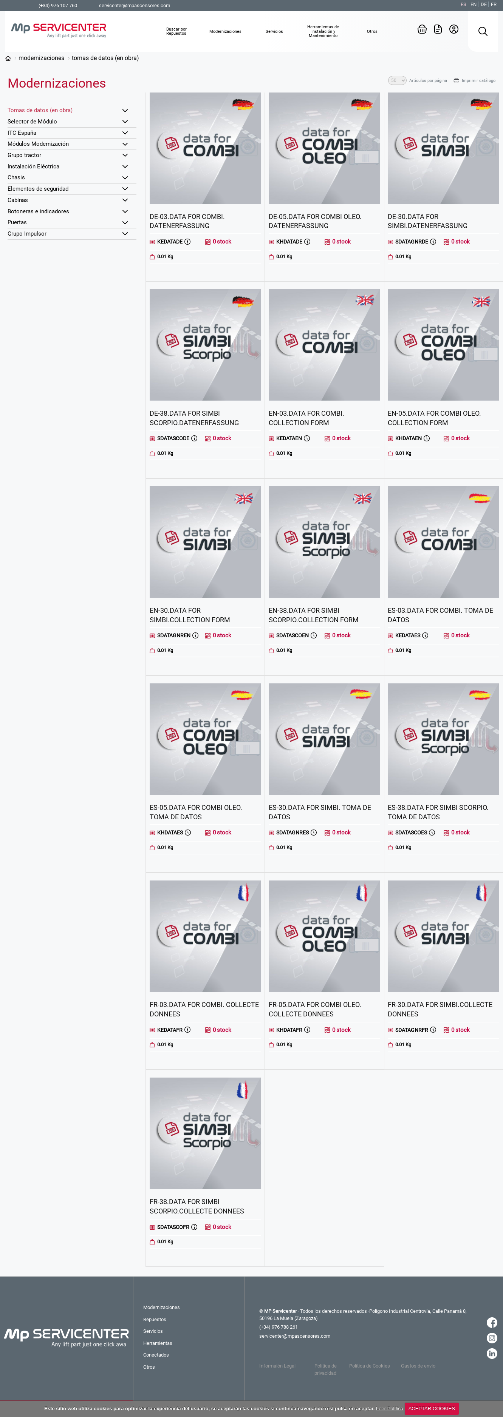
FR (494, 4)
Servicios (153, 1331)
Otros (149, 1367)
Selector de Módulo (32, 121)
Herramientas (157, 1343)
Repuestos (154, 1319)
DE (484, 4)
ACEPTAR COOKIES (432, 1408)
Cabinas (18, 200)
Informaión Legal (277, 1366)
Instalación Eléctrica (33, 166)
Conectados (156, 1355)
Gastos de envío (418, 1366)
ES (463, 4)
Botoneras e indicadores (38, 211)
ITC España (22, 133)
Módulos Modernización (38, 143)
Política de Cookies (369, 1366)
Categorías (8, 58)
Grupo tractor (24, 155)
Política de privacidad (325, 1369)
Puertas (17, 222)
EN (473, 4)
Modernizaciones (41, 58)
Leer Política (389, 1408)
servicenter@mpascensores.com (134, 5)
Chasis (16, 177)
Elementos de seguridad (38, 188)
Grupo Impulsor (27, 233)
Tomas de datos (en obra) (105, 58)
